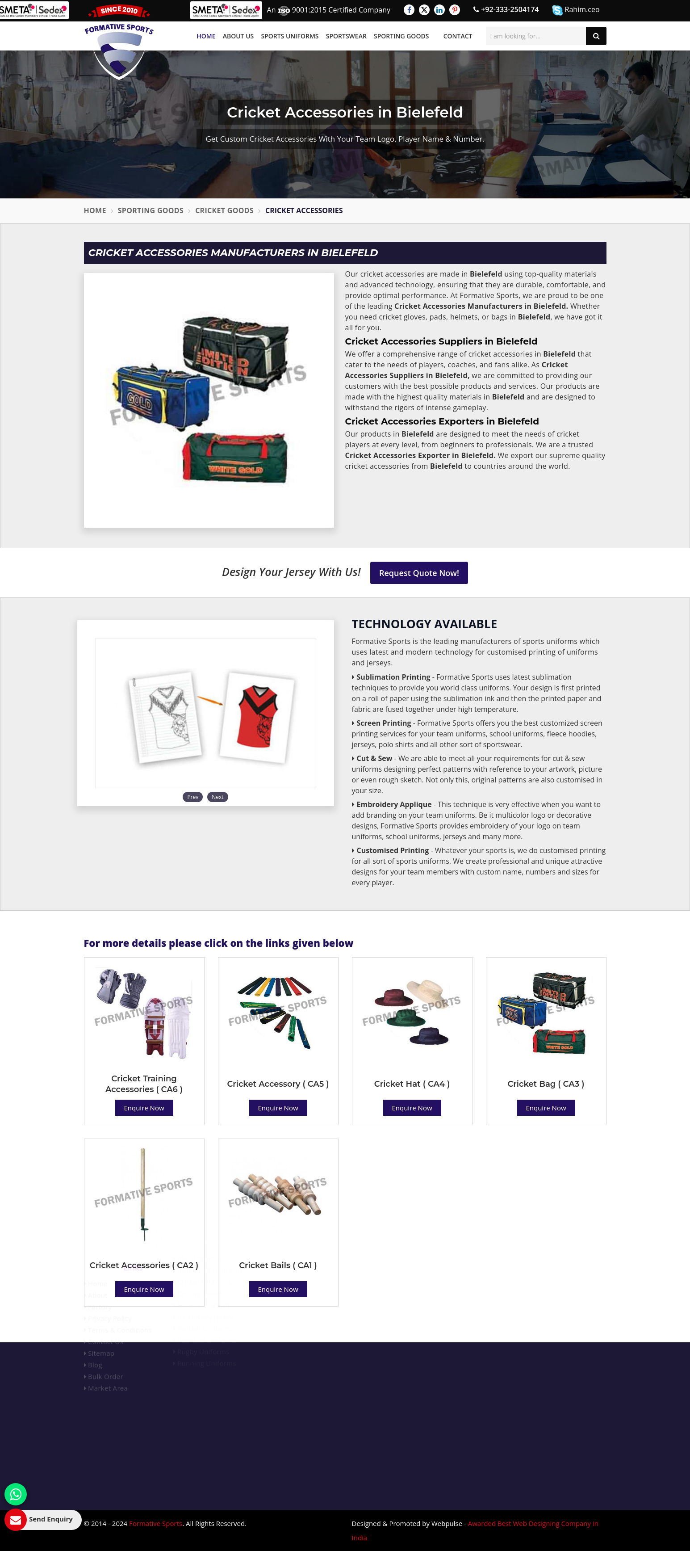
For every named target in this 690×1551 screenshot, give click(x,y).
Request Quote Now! (419, 572)
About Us (238, 36)
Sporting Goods (401, 36)
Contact (458, 36)
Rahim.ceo (575, 10)
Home (206, 36)
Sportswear (346, 36)
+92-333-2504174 (506, 9)
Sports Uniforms (289, 36)
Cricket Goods (224, 210)
